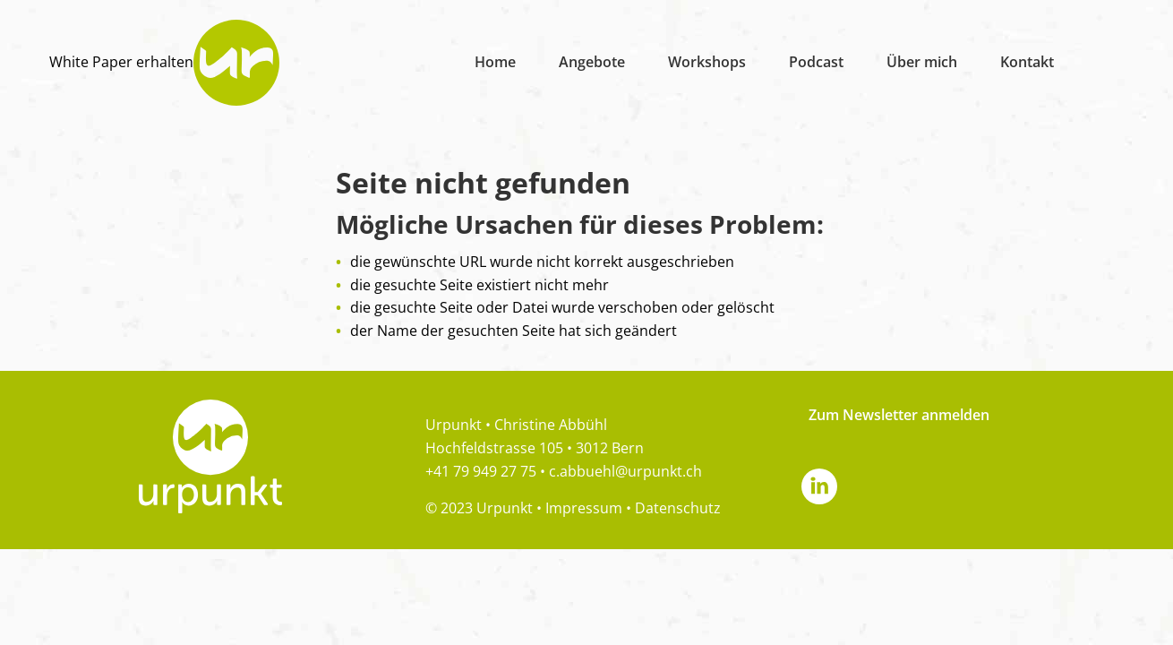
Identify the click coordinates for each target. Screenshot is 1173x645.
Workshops (707, 62)
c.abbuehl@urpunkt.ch (625, 471)
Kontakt (1027, 62)
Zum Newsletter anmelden (899, 415)
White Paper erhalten (121, 62)
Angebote (592, 62)
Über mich (921, 62)
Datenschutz (678, 508)
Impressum (583, 508)
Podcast (816, 62)
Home (495, 62)
